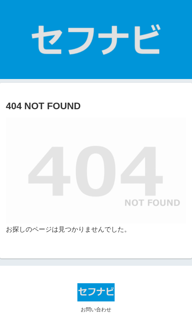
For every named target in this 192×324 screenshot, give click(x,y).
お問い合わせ (96, 309)
